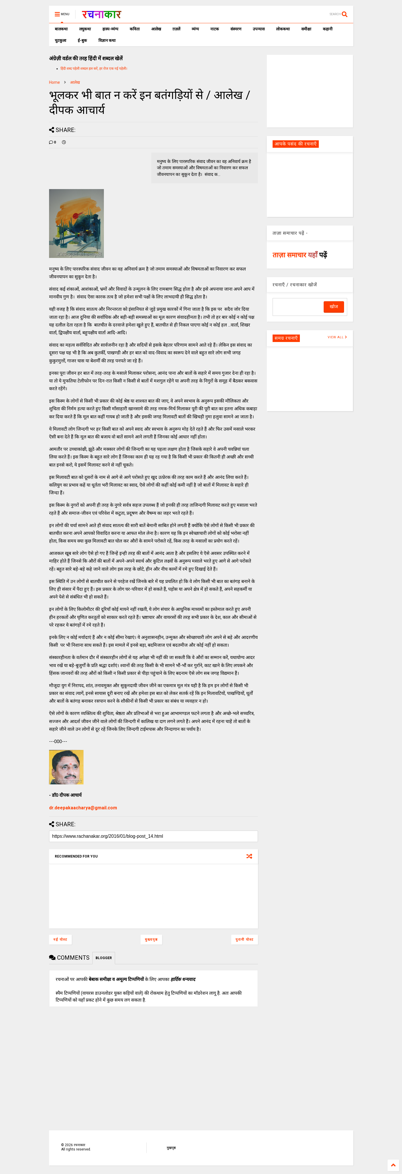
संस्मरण (235, 29)
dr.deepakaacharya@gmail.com (83, 807)
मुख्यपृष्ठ (151, 940)
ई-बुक (82, 40)
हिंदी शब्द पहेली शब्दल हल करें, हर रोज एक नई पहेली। (94, 69)
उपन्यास (259, 29)
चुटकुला (60, 40)
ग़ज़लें (176, 29)
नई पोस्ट (60, 940)
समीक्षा (306, 29)
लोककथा (283, 29)
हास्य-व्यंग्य (110, 29)
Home (54, 82)
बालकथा (61, 29)
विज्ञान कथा (107, 40)
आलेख (156, 29)
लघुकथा (85, 29)
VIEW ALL (337, 337)
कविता (135, 29)
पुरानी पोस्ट (245, 940)
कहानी (328, 29)
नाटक (214, 29)
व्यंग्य (195, 29)
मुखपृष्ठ (171, 1148)
